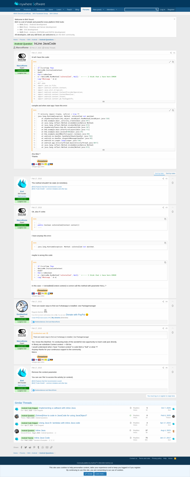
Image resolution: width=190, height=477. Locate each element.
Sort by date (159, 173)
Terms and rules (144, 458)
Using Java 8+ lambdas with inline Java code (59, 423)
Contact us (133, 458)
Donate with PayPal (75, 314)
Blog (77, 9)
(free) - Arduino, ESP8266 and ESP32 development (42, 32)
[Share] (170, 53)
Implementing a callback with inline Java (57, 408)
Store (51, 9)
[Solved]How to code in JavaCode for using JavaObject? (61, 415)
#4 (167, 302)
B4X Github (54, 13)
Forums (86, 9)
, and (47, 322)
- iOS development (29, 30)
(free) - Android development (33, 24)
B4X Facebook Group (40, 13)
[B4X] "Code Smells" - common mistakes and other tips (49, 189)
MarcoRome (22, 47)
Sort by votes (170, 173)
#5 (167, 328)
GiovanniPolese (26, 433)
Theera (23, 418)
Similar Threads (49, 48)
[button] (28, 9)
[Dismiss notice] (174, 19)
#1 (174, 53)
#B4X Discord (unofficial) (22, 13)
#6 (167, 368)
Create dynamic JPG (44, 317)
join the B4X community (64, 35)
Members (111, 9)
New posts (97, 9)
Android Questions (42, 418)
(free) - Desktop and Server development (38, 27)
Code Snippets (38, 410)
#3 (167, 207)
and (45, 390)
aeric (169, 432)
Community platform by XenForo (95, 463)
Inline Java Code (42, 438)
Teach (69, 9)
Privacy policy (157, 458)
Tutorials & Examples (40, 440)
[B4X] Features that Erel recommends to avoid (47, 187)
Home (17, 9)
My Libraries (56, 318)
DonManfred (22, 314)
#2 (167, 179)
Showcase (41, 9)
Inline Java (40, 430)
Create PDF (35, 317)
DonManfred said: (39, 333)
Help (165, 458)
